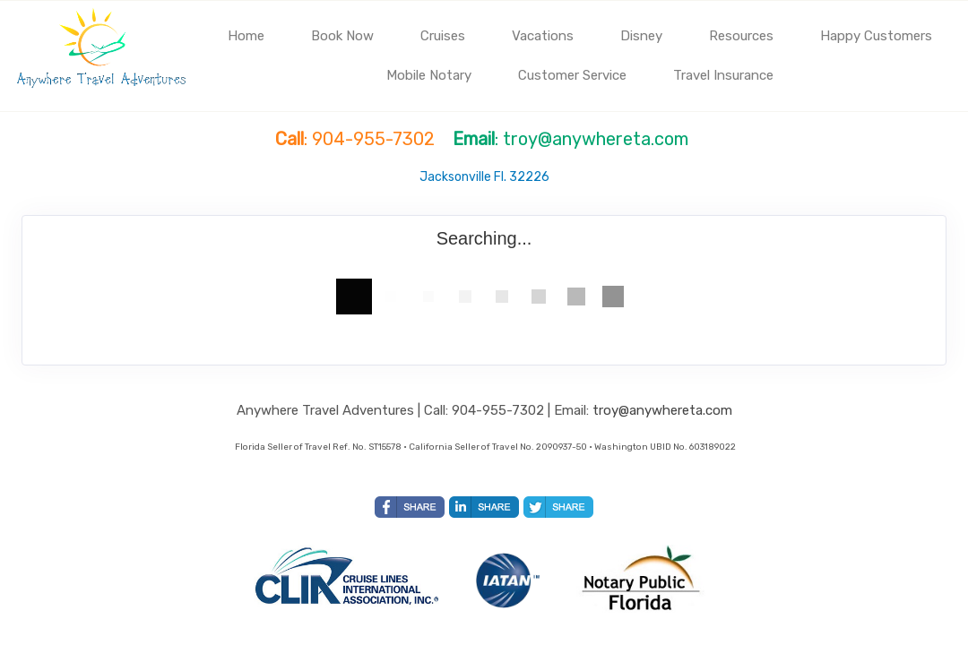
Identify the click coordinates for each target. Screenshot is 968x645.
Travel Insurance (723, 75)
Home (246, 36)
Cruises (442, 36)
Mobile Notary (428, 75)
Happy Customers (876, 36)
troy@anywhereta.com (662, 410)
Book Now (342, 36)
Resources (741, 36)
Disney (641, 36)
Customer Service (572, 75)
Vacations (543, 36)
